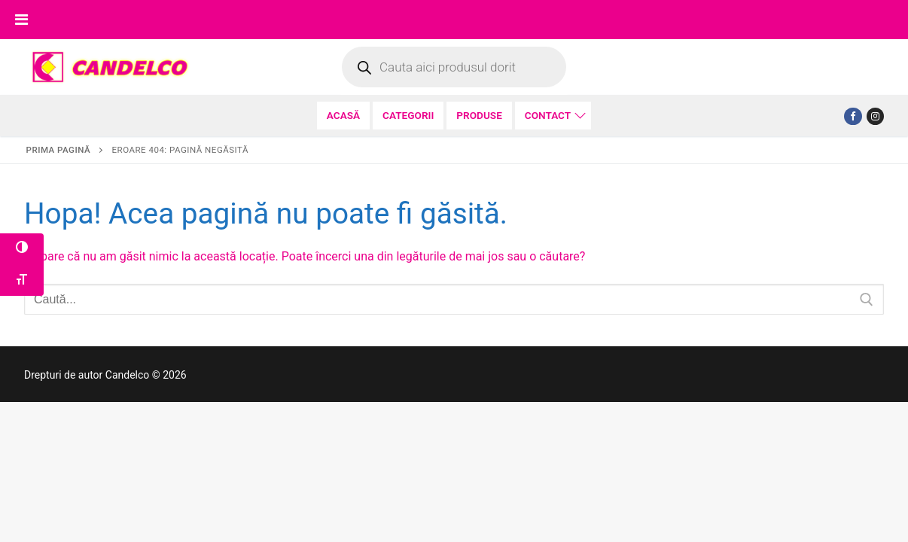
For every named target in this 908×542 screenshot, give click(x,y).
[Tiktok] (875, 116)
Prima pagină (58, 150)
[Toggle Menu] (21, 19)
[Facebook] (852, 116)
